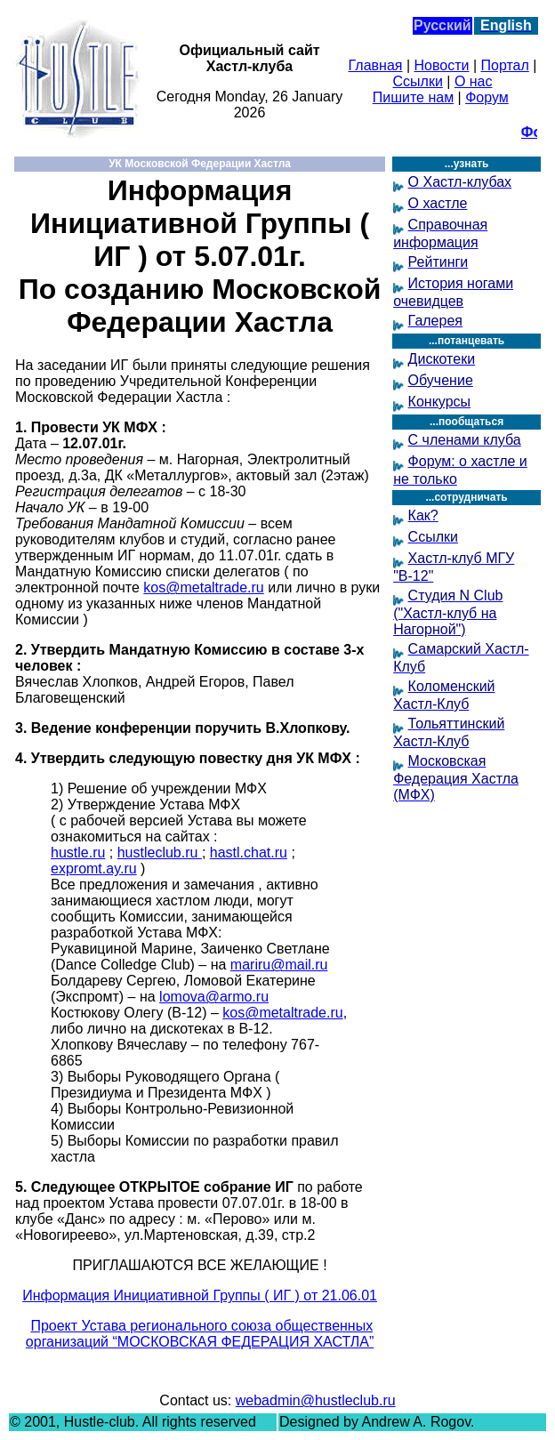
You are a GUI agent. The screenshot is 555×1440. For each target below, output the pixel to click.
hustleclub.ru (159, 852)
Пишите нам (413, 97)
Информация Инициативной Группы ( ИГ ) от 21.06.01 (199, 1295)
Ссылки (418, 81)
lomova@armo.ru (214, 996)
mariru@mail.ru (279, 964)
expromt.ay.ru (94, 868)
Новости (442, 65)
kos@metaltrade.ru (203, 587)
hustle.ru (78, 852)
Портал (505, 65)
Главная (376, 65)
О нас (473, 81)
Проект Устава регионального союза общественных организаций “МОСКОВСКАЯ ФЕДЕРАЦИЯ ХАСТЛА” (200, 1333)
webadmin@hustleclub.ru (316, 1400)
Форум (487, 97)
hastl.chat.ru (248, 852)
